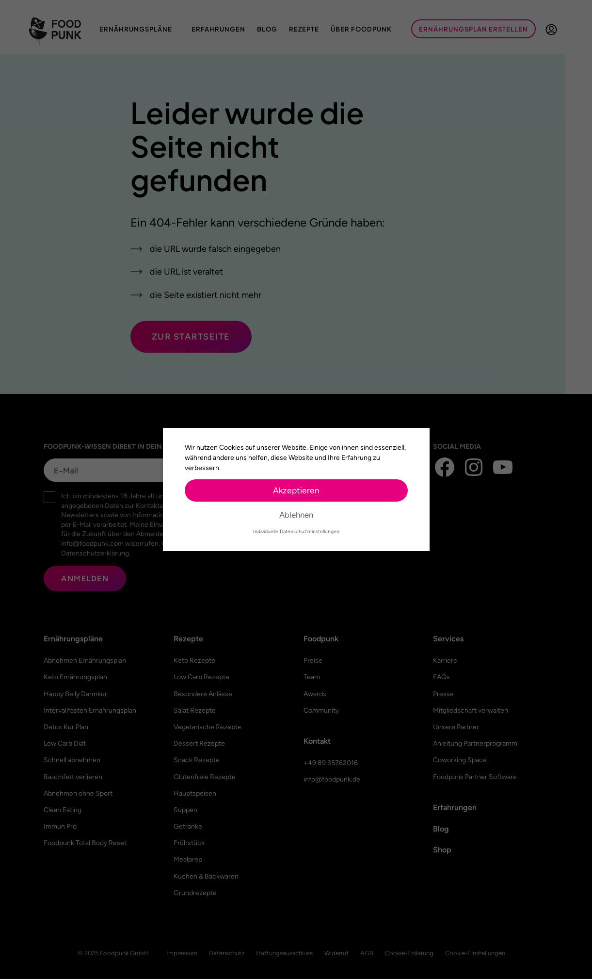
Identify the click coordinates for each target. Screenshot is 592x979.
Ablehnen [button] (296, 515)
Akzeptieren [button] (296, 490)
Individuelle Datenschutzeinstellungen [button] (296, 531)
